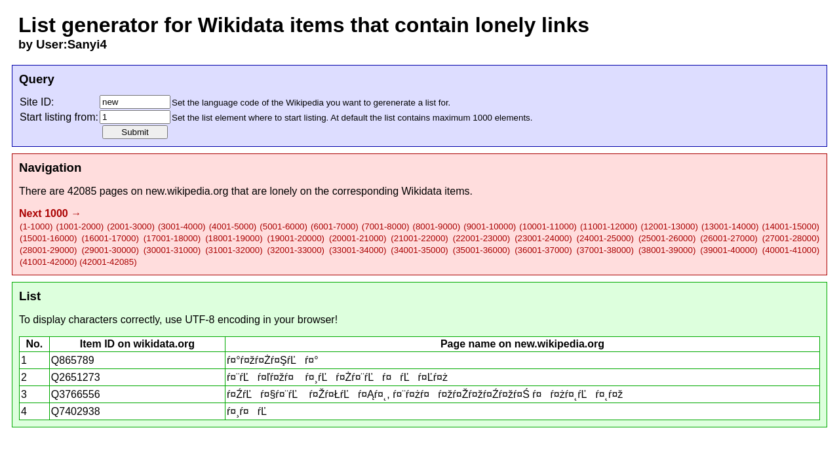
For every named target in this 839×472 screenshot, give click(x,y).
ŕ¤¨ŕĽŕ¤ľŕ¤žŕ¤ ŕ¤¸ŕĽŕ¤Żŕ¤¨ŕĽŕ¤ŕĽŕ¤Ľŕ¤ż (337, 377)
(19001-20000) (295, 238)
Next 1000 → (50, 213)
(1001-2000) (80, 226)
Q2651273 (75, 377)
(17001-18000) (172, 238)
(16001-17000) (109, 238)
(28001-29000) (48, 250)
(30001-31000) (172, 250)
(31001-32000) (233, 250)
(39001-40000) (728, 250)
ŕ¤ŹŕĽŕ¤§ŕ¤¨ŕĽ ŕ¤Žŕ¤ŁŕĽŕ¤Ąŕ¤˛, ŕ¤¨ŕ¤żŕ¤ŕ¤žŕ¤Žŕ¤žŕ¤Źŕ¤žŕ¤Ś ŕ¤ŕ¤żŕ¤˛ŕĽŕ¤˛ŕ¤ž (425, 394)
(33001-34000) (357, 250)
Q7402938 (75, 411)
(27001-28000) (790, 238)
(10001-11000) (547, 226)
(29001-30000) (109, 250)
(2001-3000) (131, 226)
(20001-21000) (357, 238)
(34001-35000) (419, 250)
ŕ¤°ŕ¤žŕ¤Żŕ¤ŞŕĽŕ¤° (273, 360)
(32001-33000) (295, 250)
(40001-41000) (790, 250)
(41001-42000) (48, 262)
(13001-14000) (729, 226)
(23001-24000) (543, 238)
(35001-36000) (481, 250)
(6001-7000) (335, 226)
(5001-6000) (283, 226)
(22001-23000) (481, 238)
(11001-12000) (608, 226)
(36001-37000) (543, 250)
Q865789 (72, 360)
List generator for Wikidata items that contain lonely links (303, 25)
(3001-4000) (182, 226)
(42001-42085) (107, 262)
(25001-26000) (666, 238)
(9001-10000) (489, 226)
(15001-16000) (48, 238)
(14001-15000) (790, 226)
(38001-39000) (666, 250)
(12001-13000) (668, 226)
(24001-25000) (605, 238)
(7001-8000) (386, 226)
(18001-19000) (233, 238)
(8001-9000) (437, 226)
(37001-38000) (605, 250)
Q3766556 (75, 394)
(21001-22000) (419, 238)
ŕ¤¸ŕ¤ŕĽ (251, 411)
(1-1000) (36, 226)
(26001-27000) (728, 238)
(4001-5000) (233, 226)
